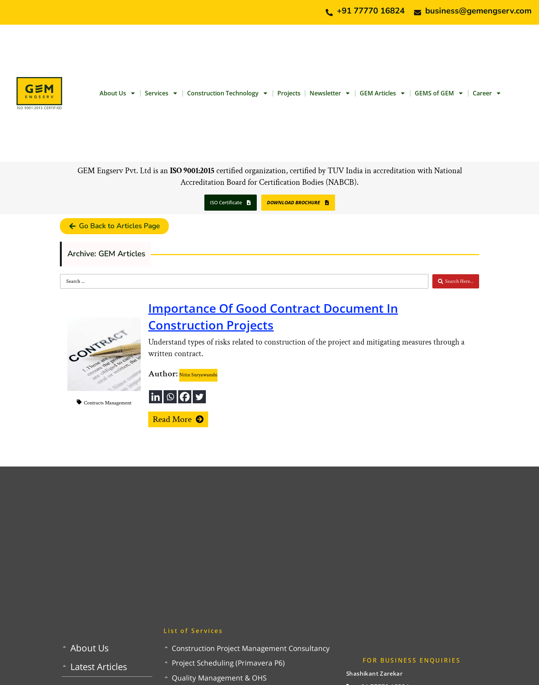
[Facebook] (184, 396)
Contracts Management (107, 403)
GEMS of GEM (439, 93)
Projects (289, 93)
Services (161, 93)
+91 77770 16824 (371, 10)
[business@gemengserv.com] (417, 12)
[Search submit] (455, 281)
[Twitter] (199, 396)
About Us (118, 93)
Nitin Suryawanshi (198, 374)
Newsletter (330, 93)
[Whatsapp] (170, 396)
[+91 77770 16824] (329, 12)
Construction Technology (227, 93)
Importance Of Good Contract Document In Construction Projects (273, 316)
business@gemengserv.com (478, 10)
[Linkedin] (155, 396)
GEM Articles (383, 93)
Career (487, 93)
